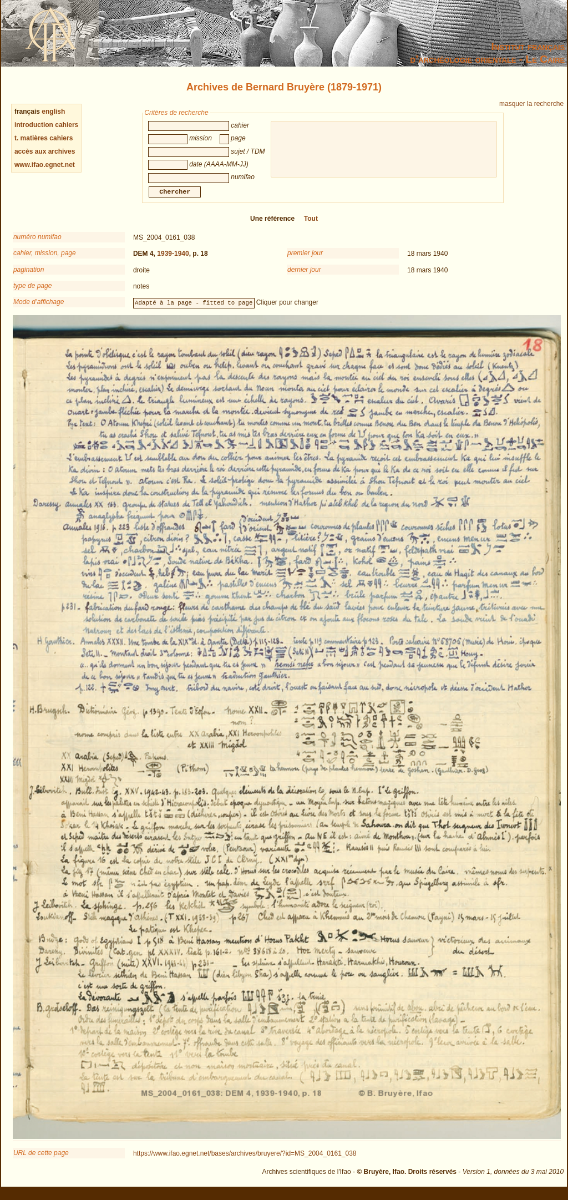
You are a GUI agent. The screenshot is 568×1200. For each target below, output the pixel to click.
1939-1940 (173, 260)
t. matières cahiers (43, 138)
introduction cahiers (46, 125)
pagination (28, 276)
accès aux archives (44, 151)
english (53, 111)
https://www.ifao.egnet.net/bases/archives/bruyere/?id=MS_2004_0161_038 (245, 1160)
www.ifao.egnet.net (44, 165)
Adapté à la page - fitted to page (193, 309)
